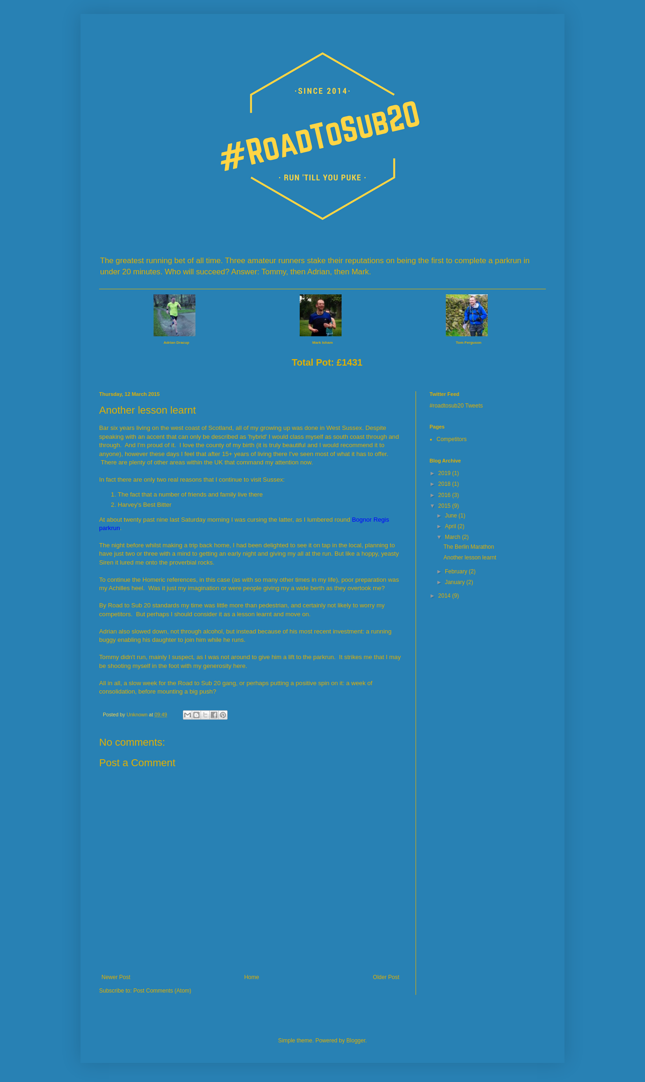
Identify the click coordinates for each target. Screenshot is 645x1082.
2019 (445, 473)
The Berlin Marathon (468, 547)
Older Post (386, 977)
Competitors (452, 439)
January (455, 582)
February (457, 571)
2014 (445, 595)
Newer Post (115, 977)
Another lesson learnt (469, 557)
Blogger (355, 1040)
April (451, 526)
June (451, 515)
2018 (445, 484)
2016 (445, 495)
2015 (445, 506)
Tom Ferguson (469, 342)
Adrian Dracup (176, 342)
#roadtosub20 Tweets (456, 405)
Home (251, 977)
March (453, 537)
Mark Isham (322, 342)
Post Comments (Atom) (162, 990)
